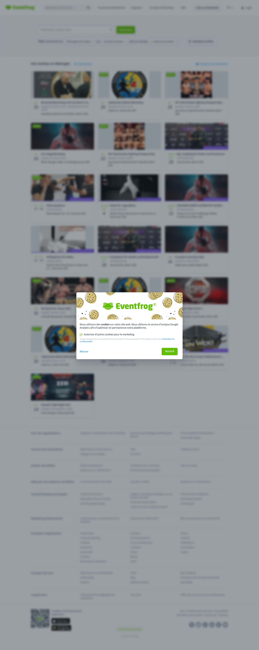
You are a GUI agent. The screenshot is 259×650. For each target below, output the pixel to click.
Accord (169, 351)
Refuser (84, 351)
